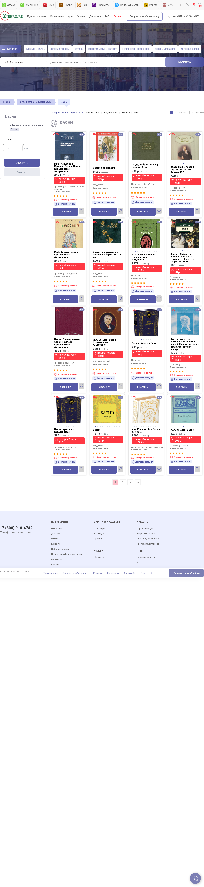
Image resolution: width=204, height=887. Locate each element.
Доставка (95, 16)
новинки (125, 112)
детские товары (59, 48)
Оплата (81, 16)
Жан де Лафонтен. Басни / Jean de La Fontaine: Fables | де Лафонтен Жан (182, 258)
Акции (117, 16)
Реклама (97, 573)
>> (138, 482)
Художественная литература (35, 102)
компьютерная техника (135, 48)
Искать (184, 62)
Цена (7, 139)
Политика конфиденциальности (66, 554)
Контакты (56, 544)
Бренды (98, 539)
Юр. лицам (99, 534)
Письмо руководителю (148, 539)
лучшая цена (93, 112)
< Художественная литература (26, 125)
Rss (152, 573)
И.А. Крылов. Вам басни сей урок (146, 430)
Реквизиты (56, 559)
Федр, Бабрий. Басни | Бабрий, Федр (145, 166)
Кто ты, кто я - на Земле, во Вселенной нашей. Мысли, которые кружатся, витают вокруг (184, 344)
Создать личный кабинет (187, 573)
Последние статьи (146, 557)
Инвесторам (100, 528)
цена (135, 112)
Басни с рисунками (104, 167)
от (11, 147)
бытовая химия (190, 48)
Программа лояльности (148, 544)
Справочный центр (146, 528)
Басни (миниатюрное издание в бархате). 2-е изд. (107, 254)
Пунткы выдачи (36, 16)
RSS (139, 562)
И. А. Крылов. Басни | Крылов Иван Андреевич (66, 254)
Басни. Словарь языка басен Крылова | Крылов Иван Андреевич (67, 343)
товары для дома (165, 48)
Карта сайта (130, 573)
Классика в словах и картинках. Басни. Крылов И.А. (182, 169)
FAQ (107, 16)
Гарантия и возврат (61, 16)
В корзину (65, 212)
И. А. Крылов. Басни (182, 429)
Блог (143, 573)
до (30, 147)
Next (180, 5)
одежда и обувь (35, 48)
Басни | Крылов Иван (144, 343)
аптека (79, 48)
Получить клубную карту (144, 16)
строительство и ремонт (102, 48)
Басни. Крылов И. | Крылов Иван (65, 430)
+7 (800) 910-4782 (186, 16)
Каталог (12, 48)
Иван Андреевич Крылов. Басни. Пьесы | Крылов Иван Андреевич (68, 167)
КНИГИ (7, 102)
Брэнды (55, 564)
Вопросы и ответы (146, 534)
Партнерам (113, 573)
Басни (14, 129)
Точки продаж (50, 573)
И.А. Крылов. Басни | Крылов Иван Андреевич (105, 342)
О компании (57, 528)
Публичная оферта (60, 549)
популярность (110, 112)
